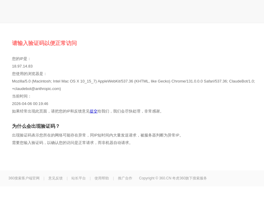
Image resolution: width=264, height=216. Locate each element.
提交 (94, 111)
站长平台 (78, 178)
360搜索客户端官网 (24, 178)
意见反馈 (55, 178)
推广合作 (125, 178)
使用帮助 (101, 178)
